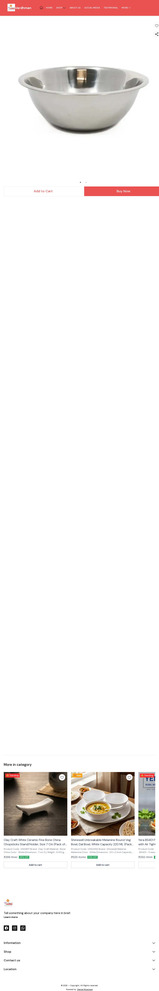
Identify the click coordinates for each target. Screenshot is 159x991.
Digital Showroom (85, 989)
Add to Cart (43, 191)
